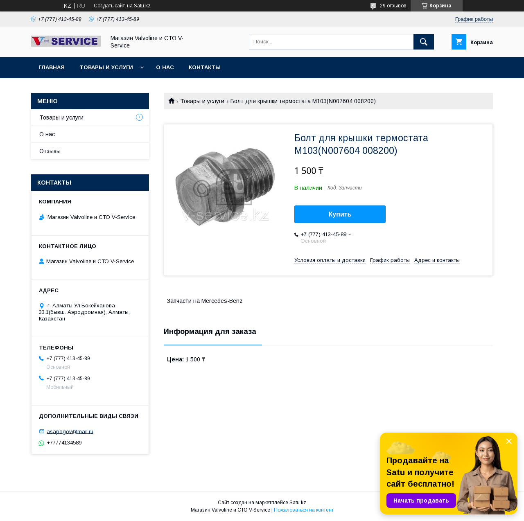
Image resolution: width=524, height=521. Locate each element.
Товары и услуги (106, 67)
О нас (165, 67)
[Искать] (423, 42)
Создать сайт (109, 6)
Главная (51, 67)
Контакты (205, 67)
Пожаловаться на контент (304, 510)
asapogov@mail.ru (70, 431)
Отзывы (50, 151)
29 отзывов (393, 6)
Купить (340, 214)
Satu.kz (297, 502)
